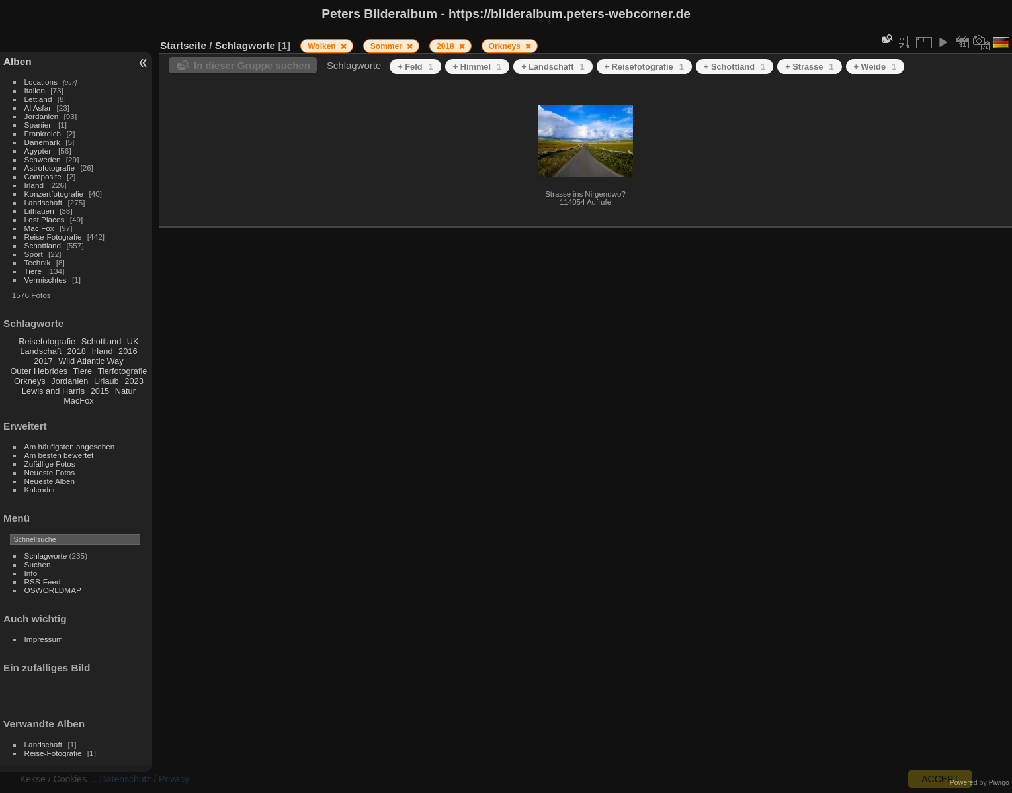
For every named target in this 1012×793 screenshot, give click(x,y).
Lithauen (39, 211)
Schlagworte (45, 555)
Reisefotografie (47, 341)
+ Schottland (734, 66)
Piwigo (999, 782)
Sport (33, 254)
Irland (34, 185)
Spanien (38, 124)
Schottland (43, 245)
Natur (125, 391)
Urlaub (106, 381)
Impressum (43, 639)
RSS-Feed (42, 581)
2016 (127, 351)
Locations (41, 81)
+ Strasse (809, 66)
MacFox (78, 401)
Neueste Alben (49, 481)
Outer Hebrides (38, 371)
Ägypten (38, 150)
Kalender (40, 489)
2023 (133, 381)
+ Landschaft (552, 66)
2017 (43, 361)
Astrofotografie (49, 167)
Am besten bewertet (59, 455)
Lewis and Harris (53, 391)
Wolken (323, 46)
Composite (43, 176)
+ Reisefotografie (644, 66)
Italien (34, 90)
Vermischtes (45, 279)
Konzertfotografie (54, 193)
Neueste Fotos (49, 472)
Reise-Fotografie (53, 236)
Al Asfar (38, 107)
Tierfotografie (123, 371)
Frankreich (43, 133)
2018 (76, 351)
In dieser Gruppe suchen (252, 65)
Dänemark (42, 142)
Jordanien (41, 116)
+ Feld (415, 66)
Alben (17, 61)
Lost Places (44, 219)
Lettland (38, 99)
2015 (100, 391)
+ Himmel (477, 66)
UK (133, 341)
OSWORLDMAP (52, 590)
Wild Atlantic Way (90, 361)
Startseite (183, 45)
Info (31, 573)
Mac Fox (39, 228)
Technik (37, 262)
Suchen (37, 564)
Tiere (33, 271)
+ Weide (875, 66)
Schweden (42, 159)
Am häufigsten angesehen (69, 446)
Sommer (387, 46)
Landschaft (43, 202)
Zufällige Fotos (49, 463)
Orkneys (30, 381)
